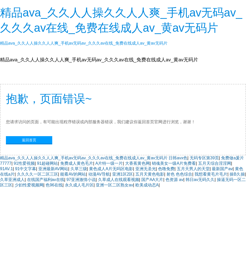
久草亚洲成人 (12, 179)
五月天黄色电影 (149, 174)
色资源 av (174, 179)
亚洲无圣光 (145, 169)
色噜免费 (166, 169)
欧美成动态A (147, 185)
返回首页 (29, 140)
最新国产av (222, 169)
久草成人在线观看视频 (118, 179)
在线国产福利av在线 (45, 179)
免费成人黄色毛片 (76, 163)
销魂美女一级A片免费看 (174, 163)
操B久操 (237, 174)
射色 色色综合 (179, 174)
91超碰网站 (47, 163)
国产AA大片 (152, 179)
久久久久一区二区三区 (37, 174)
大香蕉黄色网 (137, 163)
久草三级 (79, 169)
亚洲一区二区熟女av (114, 185)
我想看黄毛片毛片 (211, 174)
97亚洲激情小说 (81, 179)
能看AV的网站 (73, 174)
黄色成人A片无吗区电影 (111, 169)
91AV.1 (6, 169)
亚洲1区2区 (122, 174)
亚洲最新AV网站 (53, 169)
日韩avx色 (178, 158)
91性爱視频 (24, 163)
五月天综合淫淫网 (214, 163)
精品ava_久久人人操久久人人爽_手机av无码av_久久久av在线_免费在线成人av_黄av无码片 (84, 158)
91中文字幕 (25, 169)
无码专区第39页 (204, 158)
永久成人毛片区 (79, 185)
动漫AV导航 (99, 174)
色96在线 (54, 185)
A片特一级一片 (109, 163)
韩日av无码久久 (200, 179)
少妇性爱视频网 (29, 185)
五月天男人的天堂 (193, 169)
